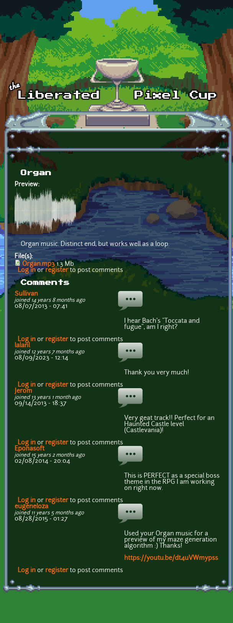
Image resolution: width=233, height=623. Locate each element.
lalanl (22, 346)
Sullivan (26, 294)
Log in (27, 270)
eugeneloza (31, 507)
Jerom (23, 391)
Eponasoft (29, 449)
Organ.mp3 (38, 264)
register (56, 270)
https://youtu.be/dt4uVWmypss (171, 558)
